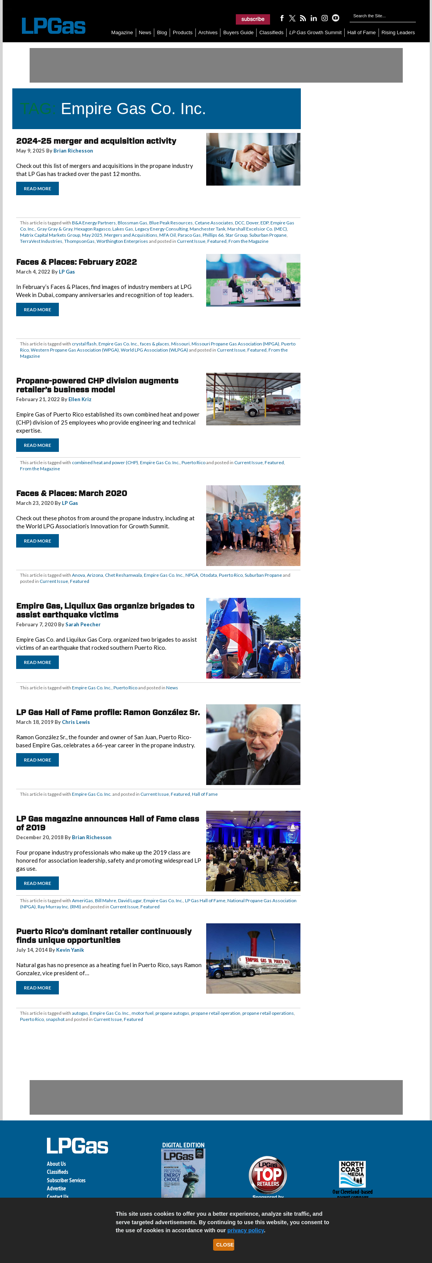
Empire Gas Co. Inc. (118, 344)
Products (182, 32)
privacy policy (245, 1230)
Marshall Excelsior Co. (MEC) (257, 229)
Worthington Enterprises (122, 241)
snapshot (55, 1019)
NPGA (191, 575)
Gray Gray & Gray (54, 229)
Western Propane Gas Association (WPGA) (75, 350)
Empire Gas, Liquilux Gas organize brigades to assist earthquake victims (105, 610)
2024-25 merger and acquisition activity (96, 141)
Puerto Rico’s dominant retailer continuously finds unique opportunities (104, 936)
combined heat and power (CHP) (105, 462)
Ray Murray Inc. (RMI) (59, 906)
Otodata (208, 575)
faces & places (154, 344)
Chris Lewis (76, 722)
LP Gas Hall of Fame (205, 900)
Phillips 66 (213, 235)
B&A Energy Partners (94, 223)
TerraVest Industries (41, 241)
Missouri (180, 344)
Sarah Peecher (83, 624)
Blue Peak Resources (171, 223)
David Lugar (130, 900)
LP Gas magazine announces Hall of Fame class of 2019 (107, 823)
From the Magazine (249, 241)
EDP (264, 223)
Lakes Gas (122, 229)
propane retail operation (215, 1013)
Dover (252, 223)
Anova (78, 575)
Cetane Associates (214, 223)
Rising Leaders (398, 32)
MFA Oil (167, 235)
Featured (217, 241)
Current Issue (191, 241)
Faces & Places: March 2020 (71, 493)
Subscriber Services (66, 1180)
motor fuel (142, 1013)
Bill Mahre (105, 900)
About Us (56, 1163)
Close (225, 1245)
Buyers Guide (238, 32)
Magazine (122, 32)
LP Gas (67, 272)
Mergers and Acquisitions (130, 235)
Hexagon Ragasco (92, 229)
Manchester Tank (207, 229)
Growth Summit (315, 32)
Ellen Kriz (80, 399)
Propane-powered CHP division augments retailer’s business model (97, 385)
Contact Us (57, 1196)
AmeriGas (82, 900)
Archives (208, 32)
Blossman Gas (132, 223)
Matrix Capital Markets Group (50, 235)
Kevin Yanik (70, 950)
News (145, 32)
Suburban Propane (268, 235)
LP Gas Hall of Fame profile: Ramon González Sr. (108, 712)
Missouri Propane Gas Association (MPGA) (235, 344)
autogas (80, 1013)
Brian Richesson (73, 151)
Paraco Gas (189, 235)
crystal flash (84, 344)
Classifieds (271, 32)
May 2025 (92, 235)
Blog (162, 32)
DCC (239, 223)
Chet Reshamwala (123, 575)
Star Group (236, 235)
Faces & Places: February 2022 (76, 262)
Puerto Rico (193, 462)
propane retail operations (268, 1013)
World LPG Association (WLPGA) (154, 350)
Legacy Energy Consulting (161, 229)
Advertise (56, 1188)
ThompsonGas (79, 241)
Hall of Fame (361, 32)
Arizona (95, 575)
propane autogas (172, 1013)
